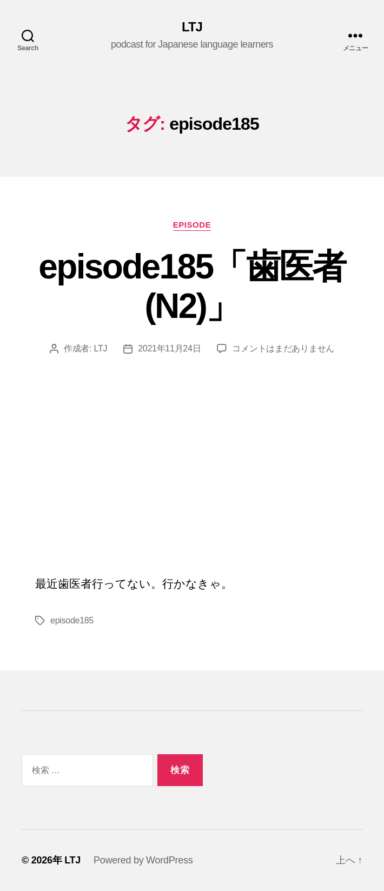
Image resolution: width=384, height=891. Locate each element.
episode (192, 224)
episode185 (72, 620)
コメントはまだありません (283, 348)
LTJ (192, 27)
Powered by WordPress (143, 860)
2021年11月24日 (169, 348)
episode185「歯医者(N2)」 (191, 286)
